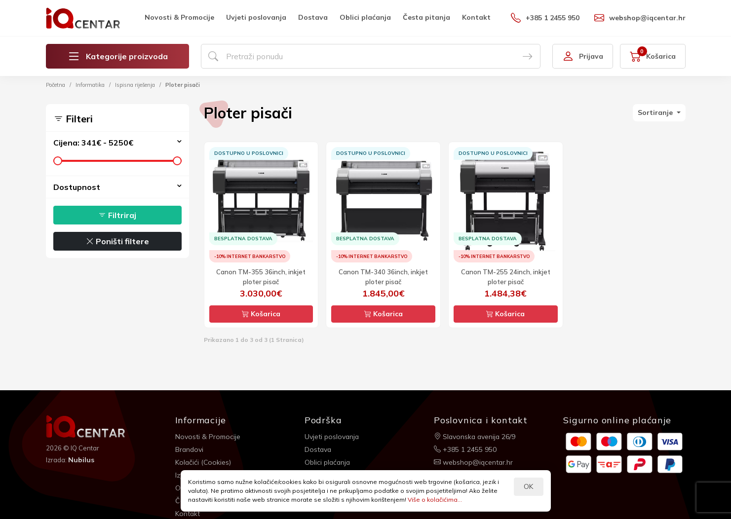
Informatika (90, 84)
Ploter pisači (182, 84)
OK (528, 486)
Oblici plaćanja (365, 17)
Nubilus (81, 459)
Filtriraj (117, 215)
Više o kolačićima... (435, 499)
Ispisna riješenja (135, 84)
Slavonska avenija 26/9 (475, 436)
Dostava (313, 17)
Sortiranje (656, 112)
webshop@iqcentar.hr (640, 17)
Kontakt (476, 17)
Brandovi (189, 449)
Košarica (261, 313)
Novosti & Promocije (179, 17)
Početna (55, 84)
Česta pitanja (426, 17)
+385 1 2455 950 (545, 17)
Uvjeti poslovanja (256, 17)
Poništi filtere (117, 241)
